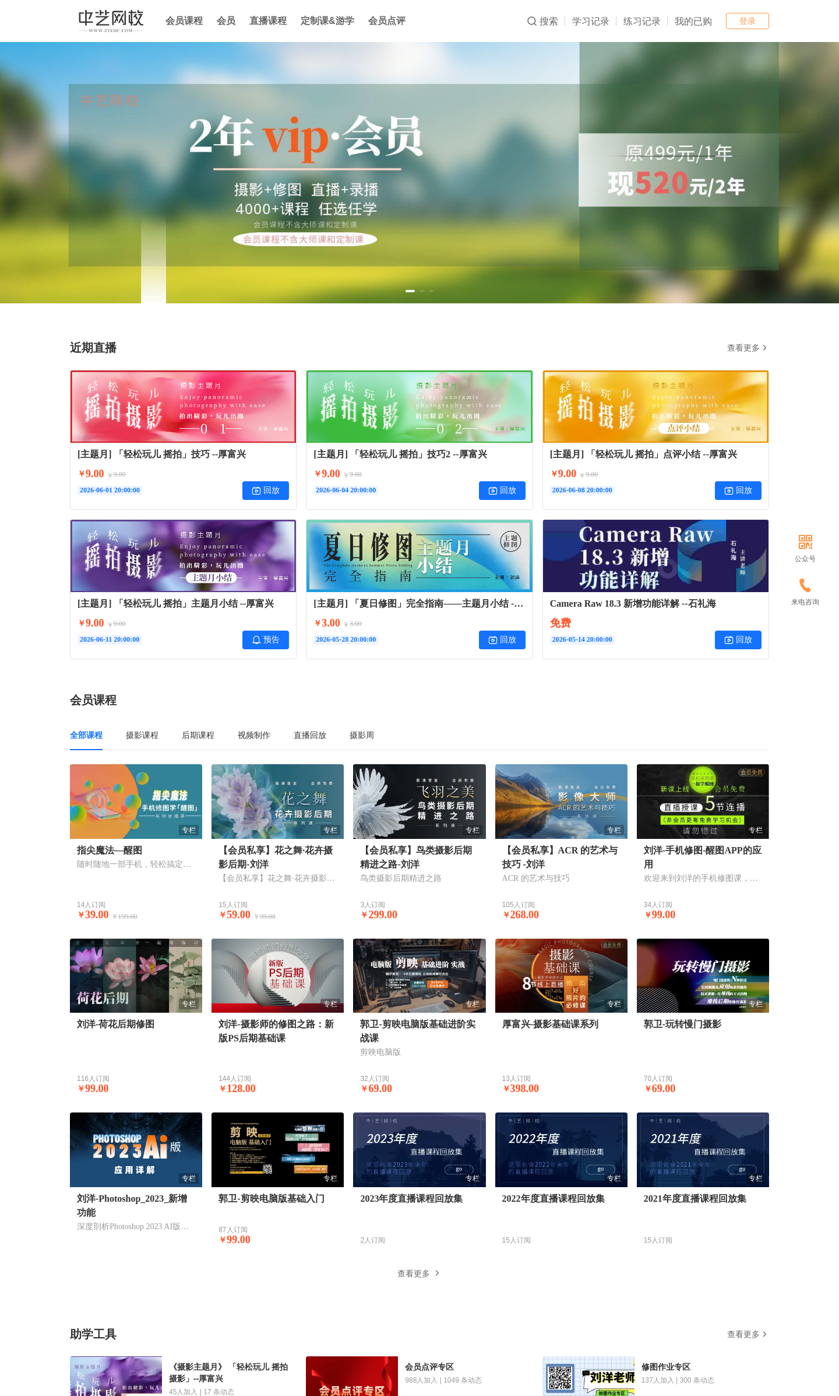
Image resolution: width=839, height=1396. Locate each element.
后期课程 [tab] (198, 735)
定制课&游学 (327, 21)
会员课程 (184, 21)
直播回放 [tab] (310, 735)
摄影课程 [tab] (142, 735)
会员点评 (387, 21)
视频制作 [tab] (254, 735)
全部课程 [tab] (86, 735)
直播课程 (268, 21)
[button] (410, 291)
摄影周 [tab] (362, 735)
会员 (226, 21)
